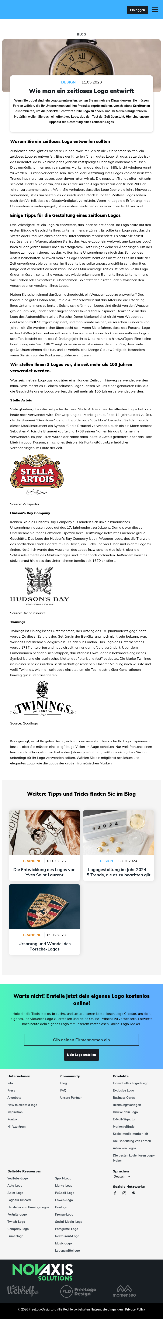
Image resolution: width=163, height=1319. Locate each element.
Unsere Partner (71, 1098)
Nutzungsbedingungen (107, 1309)
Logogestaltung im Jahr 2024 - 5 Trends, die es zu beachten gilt (118, 815)
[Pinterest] (136, 1193)
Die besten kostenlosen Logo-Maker (134, 1158)
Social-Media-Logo (68, 1222)
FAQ (63, 1090)
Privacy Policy (135, 1309)
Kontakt (12, 1119)
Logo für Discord (19, 1200)
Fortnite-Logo (17, 1214)
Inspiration (14, 1112)
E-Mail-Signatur (124, 1119)
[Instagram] (126, 1193)
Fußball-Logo (64, 1193)
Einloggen (137, 10)
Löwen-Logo (64, 1200)
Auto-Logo (14, 1186)
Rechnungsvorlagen (127, 1105)
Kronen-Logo (64, 1214)
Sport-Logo (63, 1178)
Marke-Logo (63, 1186)
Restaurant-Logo (67, 1236)
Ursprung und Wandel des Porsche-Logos (44, 887)
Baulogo (61, 1207)
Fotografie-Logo (66, 1229)
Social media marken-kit (130, 1134)
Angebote (14, 1098)
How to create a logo (22, 1105)
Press (11, 1090)
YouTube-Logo (17, 1178)
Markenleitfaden (124, 1126)
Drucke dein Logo (125, 1112)
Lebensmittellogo (67, 1251)
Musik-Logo (63, 1243)
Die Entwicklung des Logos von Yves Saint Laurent (44, 815)
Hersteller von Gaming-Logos (28, 1207)
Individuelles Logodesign (130, 1083)
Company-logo (18, 1229)
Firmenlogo (15, 1236)
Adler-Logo (15, 1193)
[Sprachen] (122, 1176)
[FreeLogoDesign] (35, 9)
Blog (63, 1083)
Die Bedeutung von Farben (132, 1141)
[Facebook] (117, 1193)
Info (10, 1083)
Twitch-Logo (16, 1222)
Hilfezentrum (16, 1126)
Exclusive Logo (123, 1090)
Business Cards (124, 1098)
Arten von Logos (124, 1148)
